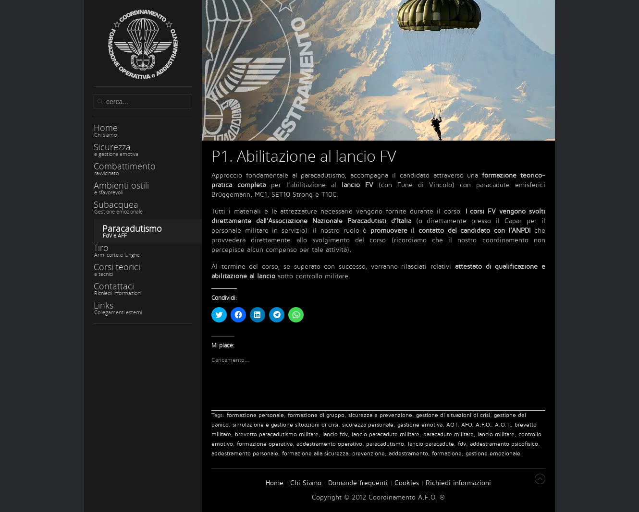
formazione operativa (265, 444)
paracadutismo (385, 444)
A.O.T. (503, 425)
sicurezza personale (367, 425)
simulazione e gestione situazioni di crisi (285, 425)
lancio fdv (335, 434)
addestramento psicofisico (504, 444)
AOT (451, 425)
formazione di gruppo (316, 415)
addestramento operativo (329, 444)
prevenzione (368, 454)
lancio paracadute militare (385, 434)
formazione (447, 454)
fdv (462, 444)
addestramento (408, 454)
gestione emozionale (493, 454)
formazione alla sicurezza (315, 454)
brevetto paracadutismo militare (277, 434)
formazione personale (255, 415)
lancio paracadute (431, 444)
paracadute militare (448, 434)
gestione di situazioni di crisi (453, 415)
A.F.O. (483, 425)
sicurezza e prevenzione (380, 415)
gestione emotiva (419, 425)
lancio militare (496, 434)
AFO (466, 425)
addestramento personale (244, 454)
